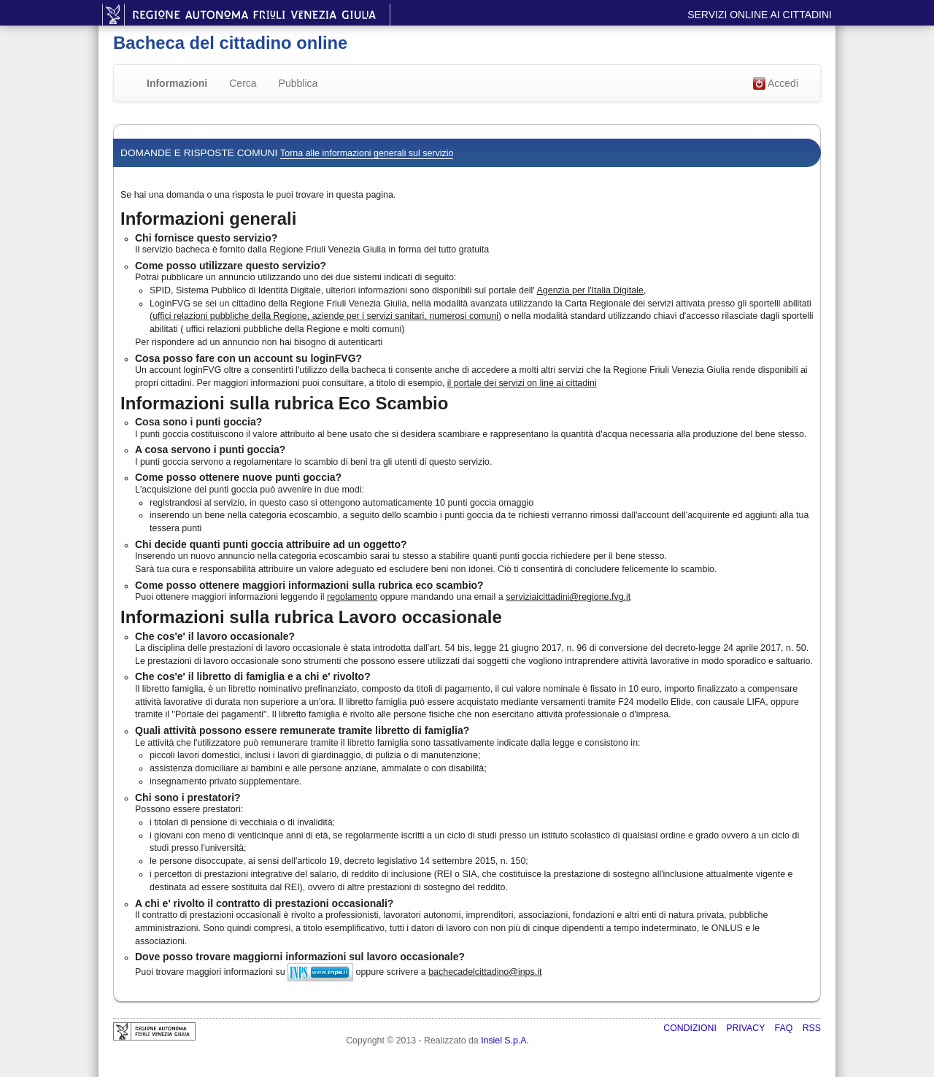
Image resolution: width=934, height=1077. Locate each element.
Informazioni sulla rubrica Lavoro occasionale (311, 617)
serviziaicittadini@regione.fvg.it (568, 597)
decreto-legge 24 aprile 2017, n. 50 (735, 648)
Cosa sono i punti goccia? (198, 422)
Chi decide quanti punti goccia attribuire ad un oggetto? (271, 544)
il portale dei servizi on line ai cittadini (522, 383)
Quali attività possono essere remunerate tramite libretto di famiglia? (302, 730)
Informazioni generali (208, 218)
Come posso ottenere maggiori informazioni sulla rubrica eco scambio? (309, 585)
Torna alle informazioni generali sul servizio (366, 153)
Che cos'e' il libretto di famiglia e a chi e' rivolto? (253, 676)
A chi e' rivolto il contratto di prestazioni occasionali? (264, 903)
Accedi (775, 83)
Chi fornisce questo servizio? (206, 238)
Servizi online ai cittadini (759, 14)
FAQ (785, 1028)
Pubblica (298, 83)
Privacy (746, 1028)
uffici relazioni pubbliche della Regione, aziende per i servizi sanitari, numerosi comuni (325, 316)
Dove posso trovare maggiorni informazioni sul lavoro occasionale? (300, 956)
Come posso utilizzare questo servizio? (230, 265)
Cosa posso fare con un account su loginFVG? (248, 358)
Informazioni (177, 83)
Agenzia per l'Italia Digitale (590, 290)
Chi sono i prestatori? (188, 797)
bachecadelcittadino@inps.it (484, 972)
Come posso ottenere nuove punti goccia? (238, 477)
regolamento (352, 597)
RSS (812, 1028)
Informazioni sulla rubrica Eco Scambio (284, 403)
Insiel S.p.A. (505, 1040)
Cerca (242, 83)
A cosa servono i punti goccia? (210, 449)
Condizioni (691, 1028)
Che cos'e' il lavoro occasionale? (215, 636)
